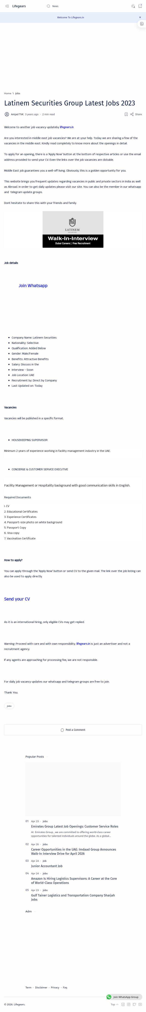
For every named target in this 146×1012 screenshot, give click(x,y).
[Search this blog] (75, 6)
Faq (65, 987)
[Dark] (133, 6)
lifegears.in (67, 127)
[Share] (136, 114)
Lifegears (19, 6)
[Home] (7, 93)
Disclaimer (41, 987)
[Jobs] (17, 93)
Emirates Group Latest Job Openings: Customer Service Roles (74, 826)
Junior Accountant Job (47, 866)
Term (28, 987)
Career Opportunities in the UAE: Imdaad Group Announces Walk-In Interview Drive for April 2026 (73, 851)
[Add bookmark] (126, 114)
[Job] (44, 861)
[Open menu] (7, 6)
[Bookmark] (140, 6)
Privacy (55, 987)
